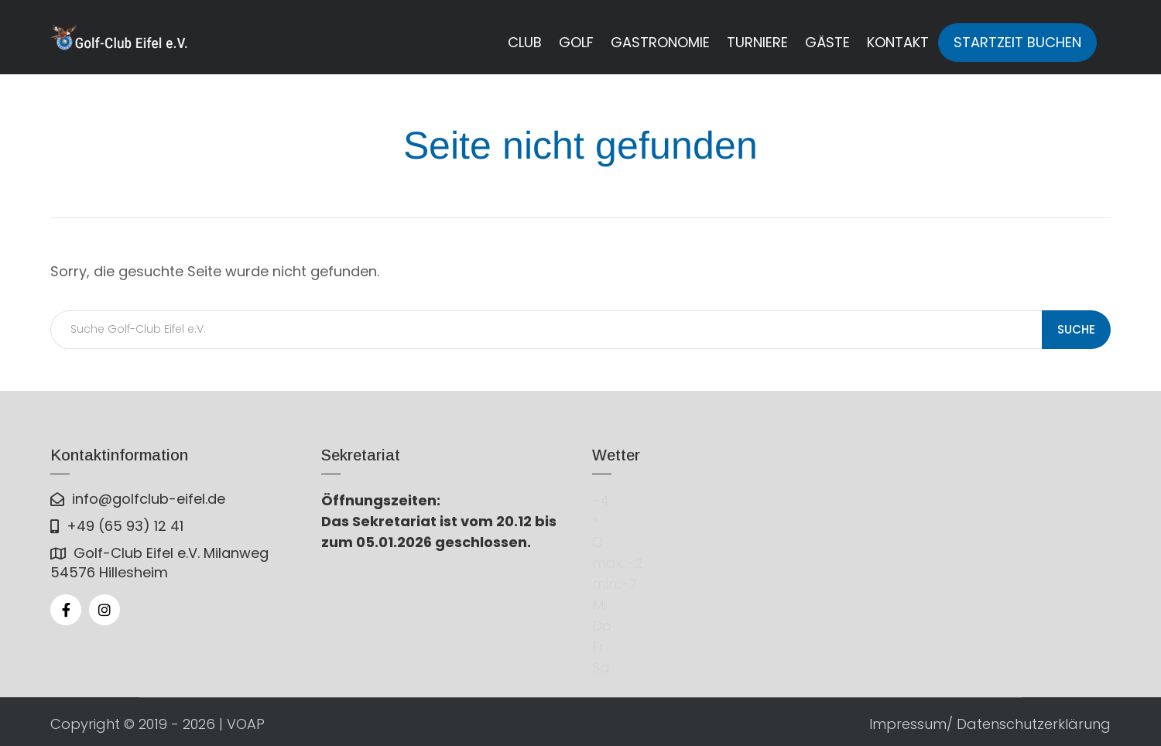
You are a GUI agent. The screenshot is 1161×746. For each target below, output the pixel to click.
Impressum (908, 724)
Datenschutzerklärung (1034, 724)
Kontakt (898, 42)
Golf (576, 42)
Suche (1076, 329)
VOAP (246, 724)
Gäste (827, 42)
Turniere (757, 42)
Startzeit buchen (1017, 42)
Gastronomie (660, 42)
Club (525, 42)
